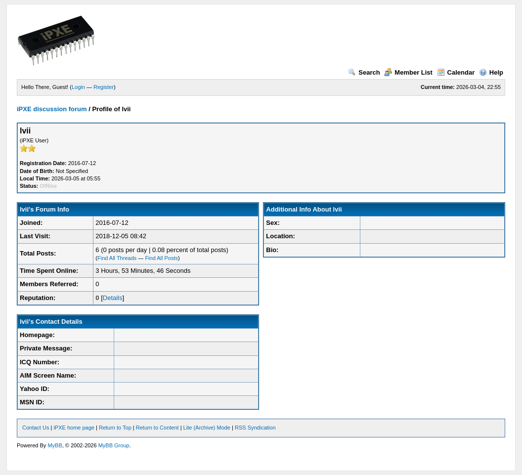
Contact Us (35, 428)
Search (364, 72)
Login (78, 87)
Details (113, 298)
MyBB (54, 445)
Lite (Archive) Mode (206, 428)
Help (491, 72)
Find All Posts (161, 258)
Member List (408, 72)
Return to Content (157, 428)
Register (103, 87)
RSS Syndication (255, 428)
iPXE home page (73, 428)
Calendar (456, 72)
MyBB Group (114, 445)
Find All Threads (116, 258)
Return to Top (115, 428)
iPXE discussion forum (52, 109)
